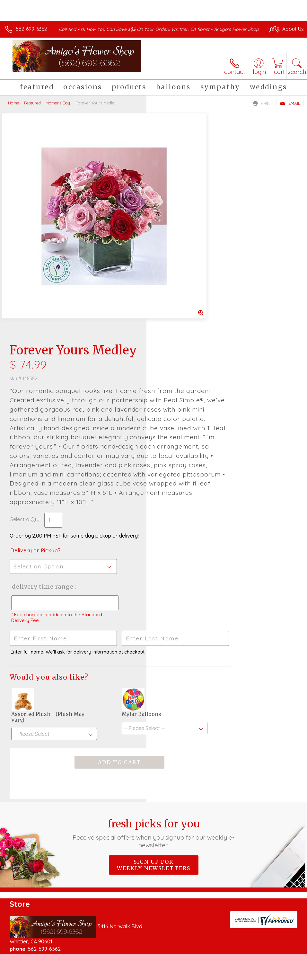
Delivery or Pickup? (182, 382)
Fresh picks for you (153, 664)
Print (263, 109)
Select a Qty (171, 350)
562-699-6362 (31, 29)
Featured (32, 109)
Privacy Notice (194, 947)
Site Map (280, 947)
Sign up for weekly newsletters (153, 696)
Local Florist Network (240, 947)
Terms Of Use (156, 947)
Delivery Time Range (188, 418)
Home (13, 109)
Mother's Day (58, 109)
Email (290, 109)
